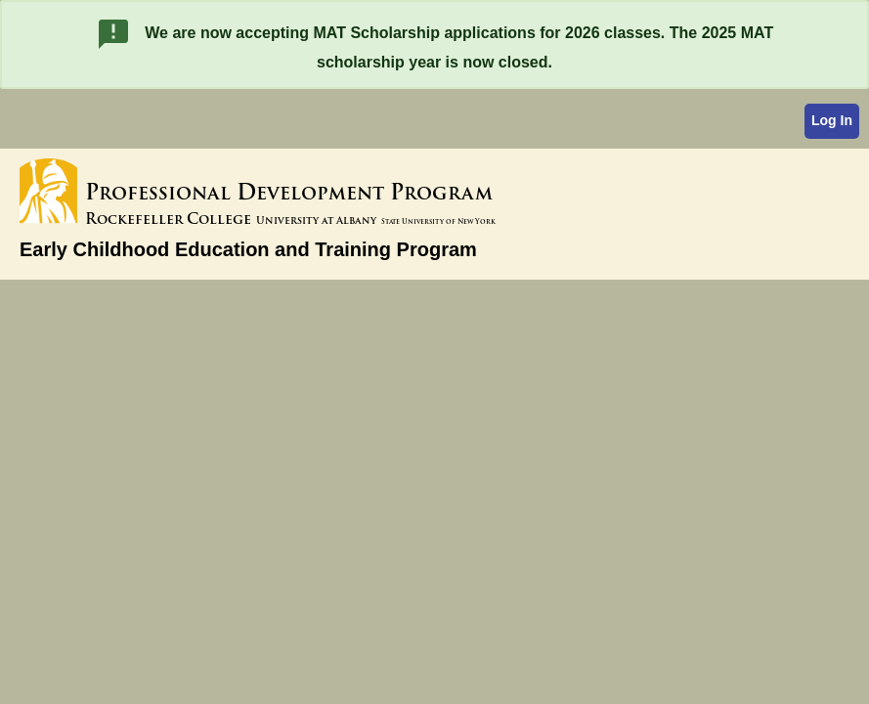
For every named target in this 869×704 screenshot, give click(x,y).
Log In (831, 120)
